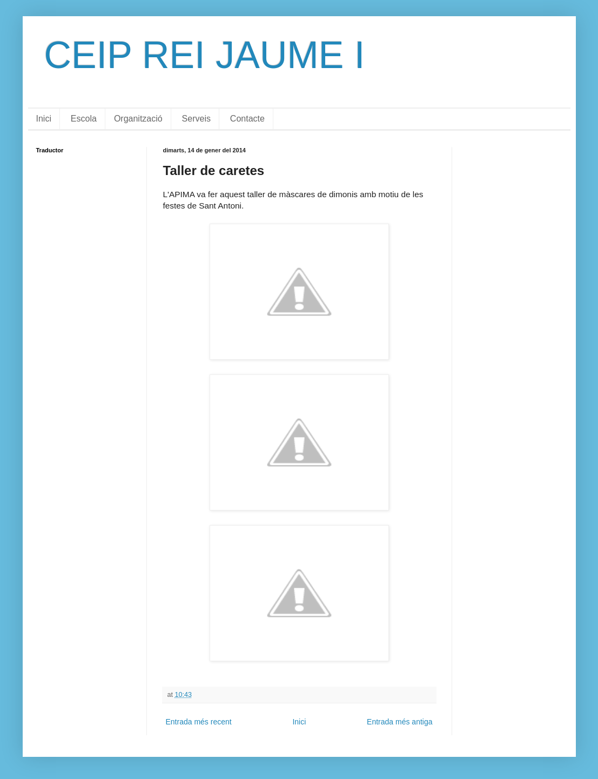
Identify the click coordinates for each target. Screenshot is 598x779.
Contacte (247, 118)
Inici (43, 118)
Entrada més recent (199, 721)
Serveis (196, 118)
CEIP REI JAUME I (204, 55)
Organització (138, 118)
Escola (84, 118)
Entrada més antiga (399, 721)
